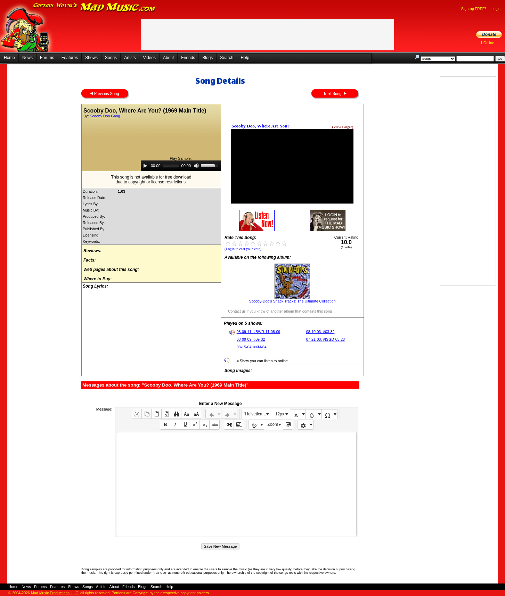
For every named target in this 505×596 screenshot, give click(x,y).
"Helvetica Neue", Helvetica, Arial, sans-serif (257, 414)
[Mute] (196, 165)
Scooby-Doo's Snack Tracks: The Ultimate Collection (292, 301)
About (168, 57)
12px (279, 414)
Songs (111, 57)
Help (245, 57)
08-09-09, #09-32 (251, 339)
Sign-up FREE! (473, 9)
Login (495, 9)
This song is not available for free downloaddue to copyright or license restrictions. (151, 179)
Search (226, 57)
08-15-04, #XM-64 (252, 347)
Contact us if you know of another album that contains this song (280, 311)
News (27, 57)
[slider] (171, 165)
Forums (47, 57)
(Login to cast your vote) (243, 249)
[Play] (145, 165)
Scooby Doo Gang (105, 116)
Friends (188, 57)
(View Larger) (342, 127)
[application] (181, 165)
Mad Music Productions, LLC (54, 593)
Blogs (207, 57)
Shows (91, 57)
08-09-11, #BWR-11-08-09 (258, 332)
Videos (149, 57)
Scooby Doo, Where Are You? (260, 126)
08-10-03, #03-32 (320, 332)
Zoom (273, 424)
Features (70, 57)
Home (9, 57)
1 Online (487, 43)
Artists (130, 57)
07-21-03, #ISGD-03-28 (325, 339)
